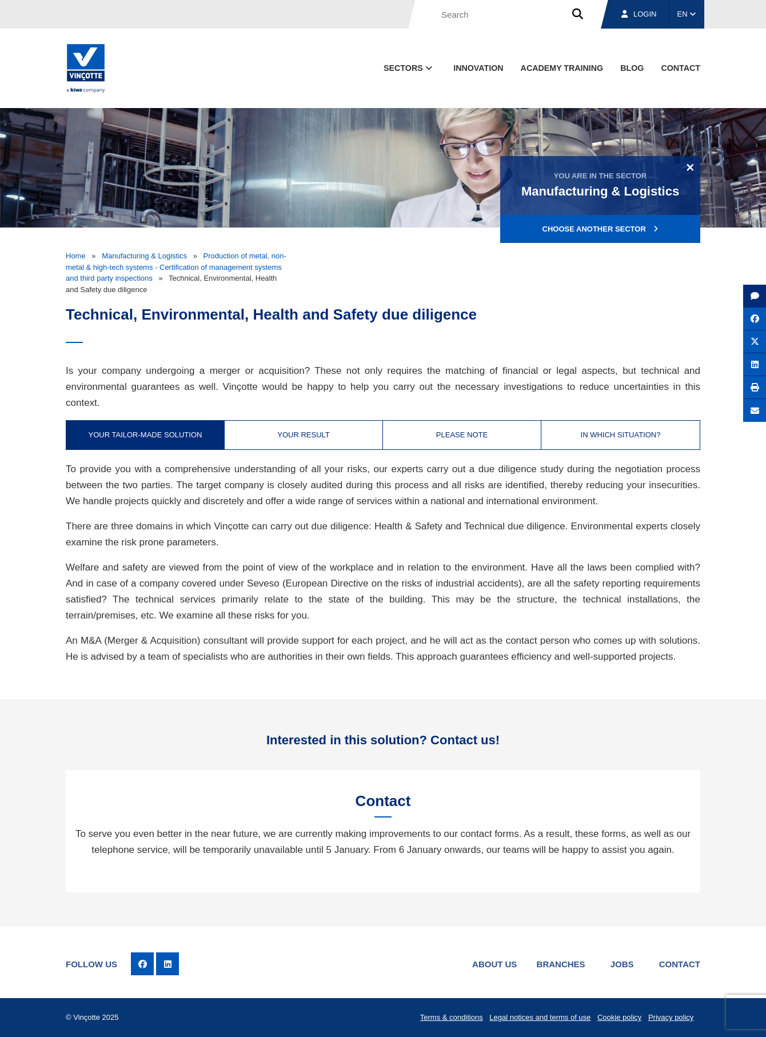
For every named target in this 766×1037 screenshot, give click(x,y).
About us (494, 964)
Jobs (622, 964)
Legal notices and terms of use (540, 1017)
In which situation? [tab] (621, 434)
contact (680, 68)
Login (638, 14)
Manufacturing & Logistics (144, 256)
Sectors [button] (409, 68)
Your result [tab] (303, 434)
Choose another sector (600, 229)
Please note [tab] (462, 434)
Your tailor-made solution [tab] (145, 434)
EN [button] (686, 14)
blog (632, 68)
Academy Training (562, 68)
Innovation (478, 68)
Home (76, 256)
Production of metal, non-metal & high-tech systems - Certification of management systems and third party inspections (176, 267)
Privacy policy (670, 1017)
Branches (561, 964)
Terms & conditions (451, 1017)
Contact (679, 964)
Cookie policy (619, 1017)
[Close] (690, 166)
